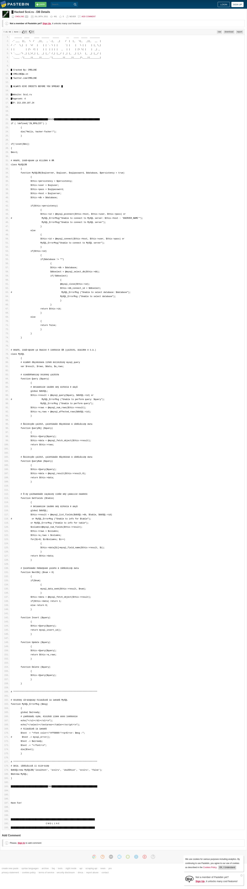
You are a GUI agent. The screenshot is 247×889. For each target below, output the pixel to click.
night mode (71, 868)
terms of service (46, 872)
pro (110, 868)
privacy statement (10, 872)
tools (60, 868)
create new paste (10, 868)
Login (223, 4)
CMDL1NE (19, 16)
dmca (80, 872)
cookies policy (29, 872)
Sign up (237, 4)
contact (105, 872)
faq (53, 868)
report (239, 32)
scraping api (91, 868)
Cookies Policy (209, 867)
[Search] (75, 4)
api (80, 868)
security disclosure (66, 872)
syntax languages (30, 868)
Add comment (88, 16)
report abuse (92, 872)
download (229, 32)
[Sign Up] (189, 879)
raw (219, 32)
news (102, 868)
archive (45, 868)
